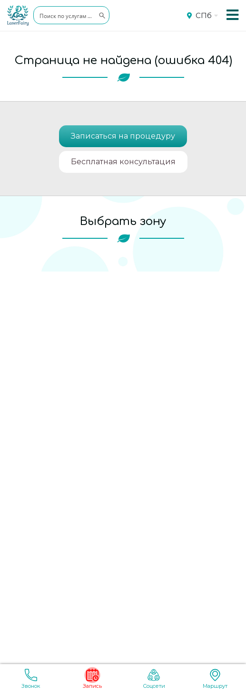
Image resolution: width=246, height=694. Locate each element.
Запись (92, 679)
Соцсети (154, 679)
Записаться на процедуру (123, 136)
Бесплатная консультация (123, 161)
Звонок (30, 679)
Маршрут (215, 679)
